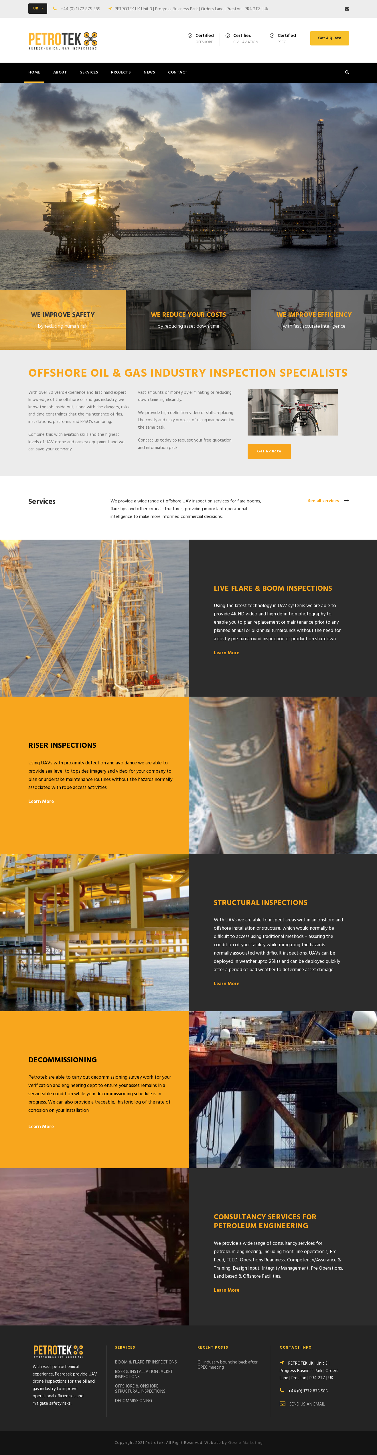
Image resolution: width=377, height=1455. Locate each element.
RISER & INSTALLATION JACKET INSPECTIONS (144, 1374)
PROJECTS (121, 72)
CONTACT (178, 72)
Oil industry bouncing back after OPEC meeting (228, 1365)
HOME (34, 72)
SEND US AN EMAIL (307, 1404)
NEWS (149, 72)
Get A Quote (329, 38)
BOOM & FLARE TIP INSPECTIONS (146, 1362)
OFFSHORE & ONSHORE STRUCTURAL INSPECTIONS (140, 1389)
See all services (328, 501)
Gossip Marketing (245, 1443)
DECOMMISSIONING (133, 1401)
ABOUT (60, 72)
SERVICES (89, 72)
